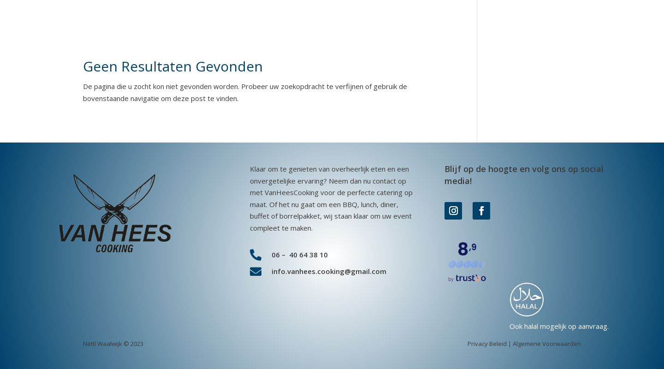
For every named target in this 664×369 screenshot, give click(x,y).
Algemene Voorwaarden (547, 343)
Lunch (380, 23)
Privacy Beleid (487, 343)
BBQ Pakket (236, 23)
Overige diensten (434, 23)
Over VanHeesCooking (527, 23)
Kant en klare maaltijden (313, 23)
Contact (594, 23)
